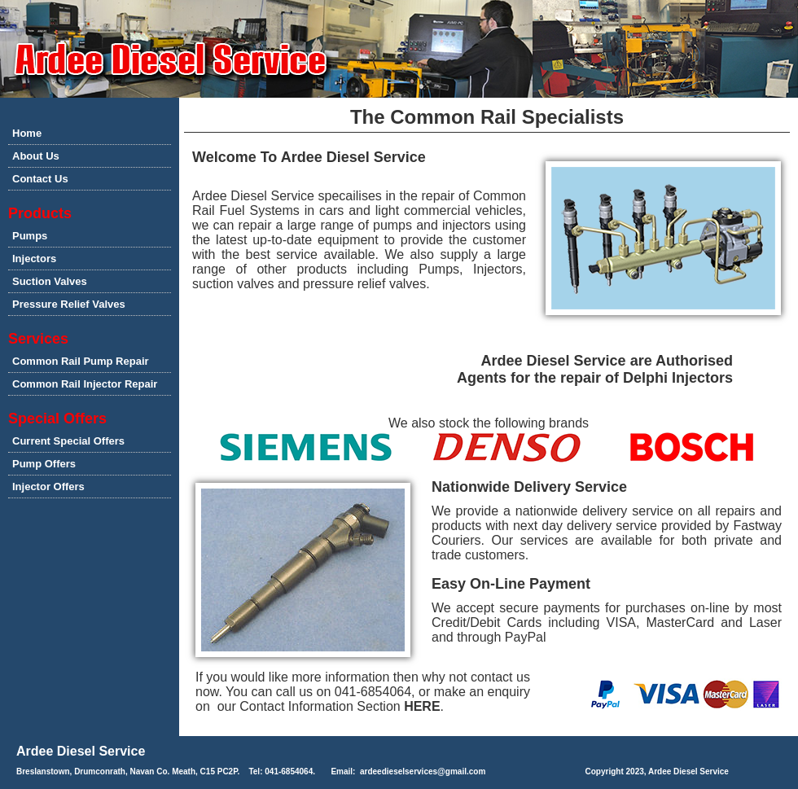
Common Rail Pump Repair (80, 361)
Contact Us (40, 179)
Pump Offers (44, 464)
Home (27, 133)
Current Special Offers (68, 441)
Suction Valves (49, 281)
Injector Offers (48, 486)
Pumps (29, 236)
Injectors (34, 258)
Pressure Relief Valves (68, 304)
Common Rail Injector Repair (84, 384)
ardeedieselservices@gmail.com (422, 771)
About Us (35, 156)
